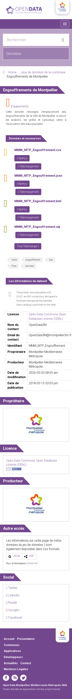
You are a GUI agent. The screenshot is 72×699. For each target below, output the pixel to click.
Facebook (14, 617)
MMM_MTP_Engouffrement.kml (37, 201)
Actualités (11, 663)
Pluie (14, 266)
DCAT (19, 296)
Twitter (11, 588)
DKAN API (32, 563)
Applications (12, 651)
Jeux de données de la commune (42, 72)
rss (15, 678)
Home (12, 72)
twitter (23, 678)
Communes (11, 645)
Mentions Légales (16, 669)
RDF (31, 556)
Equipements (20, 106)
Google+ (13, 610)
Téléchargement (28, 166)
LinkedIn (12, 595)
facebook (6, 678)
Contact (25, 663)
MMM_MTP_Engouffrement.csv (37, 150)
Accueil (9, 639)
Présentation (26, 639)
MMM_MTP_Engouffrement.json (38, 175)
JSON (16, 556)
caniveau (29, 266)
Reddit (11, 602)
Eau (51, 259)
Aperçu (22, 158)
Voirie (14, 259)
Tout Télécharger (28, 246)
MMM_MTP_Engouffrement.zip (37, 227)
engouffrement (33, 259)
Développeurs (13, 657)
